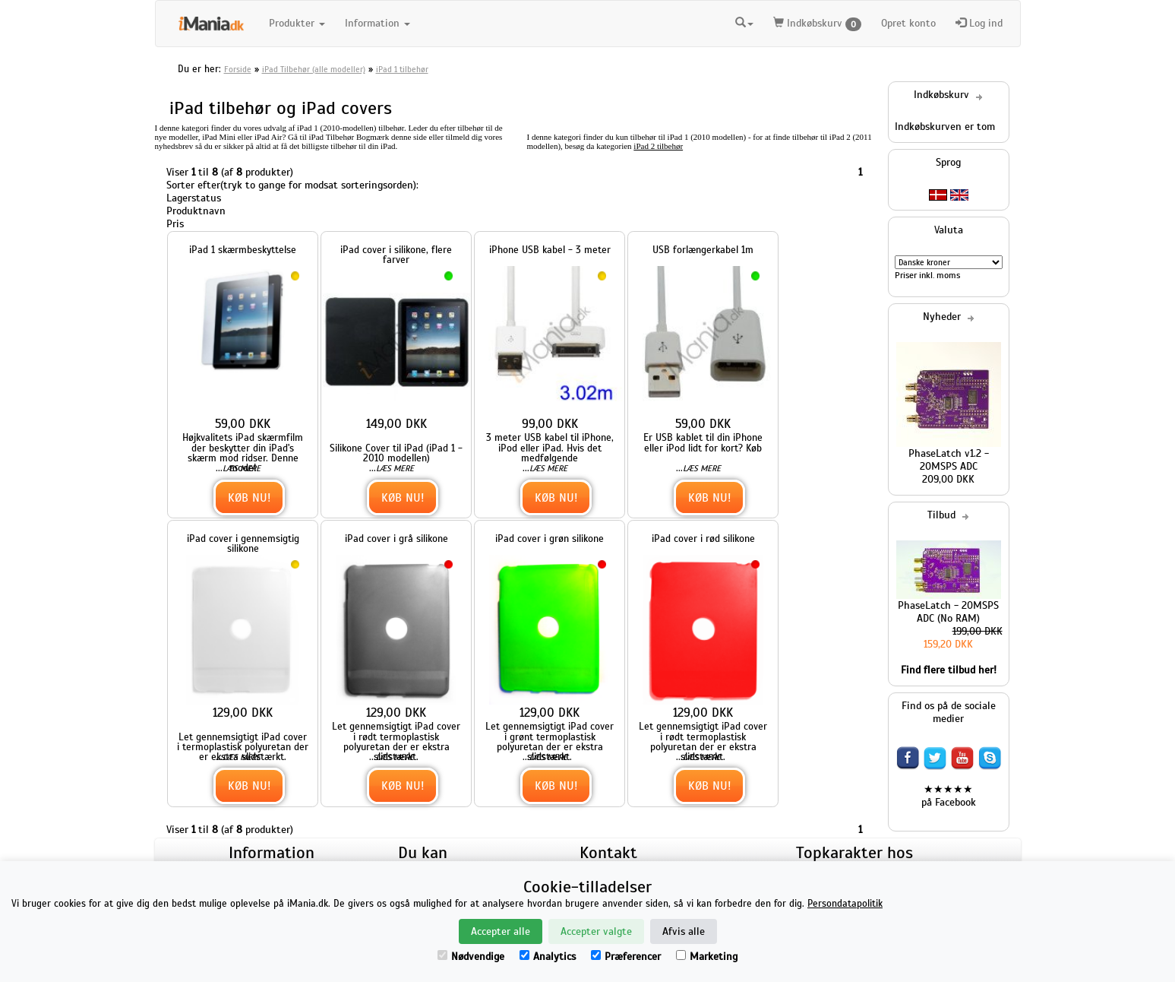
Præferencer (626, 956)
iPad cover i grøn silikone (549, 538)
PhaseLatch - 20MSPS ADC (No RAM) (948, 612)
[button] (744, 23)
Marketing (707, 956)
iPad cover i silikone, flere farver (396, 254)
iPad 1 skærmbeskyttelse (242, 249)
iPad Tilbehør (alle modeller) (313, 69)
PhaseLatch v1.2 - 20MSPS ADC (948, 460)
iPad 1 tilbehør (402, 69)
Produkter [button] (297, 23)
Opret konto (908, 23)
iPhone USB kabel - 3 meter (550, 249)
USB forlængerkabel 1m (702, 249)
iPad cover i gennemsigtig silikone (243, 543)
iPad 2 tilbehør (658, 145)
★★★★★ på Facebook (948, 796)
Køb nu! (249, 497)
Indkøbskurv (817, 24)
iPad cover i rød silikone (703, 538)
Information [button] (377, 23)
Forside (237, 69)
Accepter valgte (596, 931)
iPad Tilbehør (332, 136)
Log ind (979, 23)
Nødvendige (470, 956)
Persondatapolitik (845, 904)
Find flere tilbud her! (949, 670)
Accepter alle (500, 931)
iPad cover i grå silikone (396, 538)
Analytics (548, 956)
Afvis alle (683, 931)
